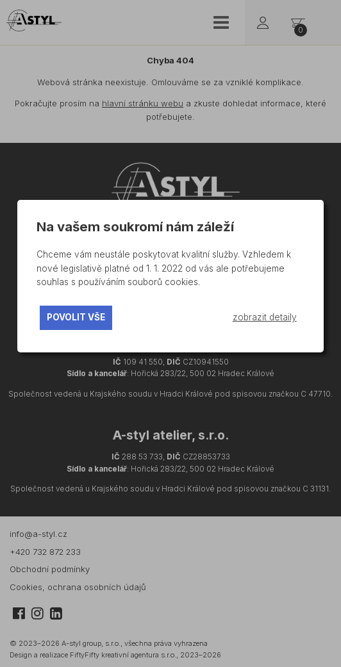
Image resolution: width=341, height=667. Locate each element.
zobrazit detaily (265, 317)
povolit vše (76, 317)
